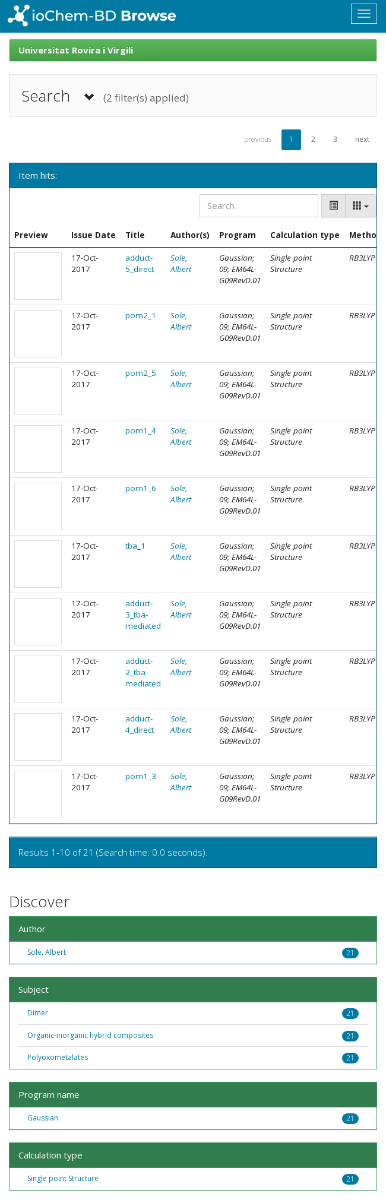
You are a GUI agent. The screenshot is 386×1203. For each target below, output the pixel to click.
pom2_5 (140, 373)
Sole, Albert (180, 263)
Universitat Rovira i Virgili (75, 50)
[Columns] (360, 205)
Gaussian (42, 1118)
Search (105, 96)
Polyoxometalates (57, 1057)
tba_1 (135, 545)
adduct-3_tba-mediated (143, 614)
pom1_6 (140, 488)
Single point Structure (63, 1178)
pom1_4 (140, 430)
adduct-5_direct (139, 263)
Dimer (37, 1013)
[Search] (259, 205)
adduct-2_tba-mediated (143, 672)
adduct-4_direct (139, 724)
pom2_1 (140, 315)
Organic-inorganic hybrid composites (90, 1035)
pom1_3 (140, 776)
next (362, 139)
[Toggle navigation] (364, 14)
